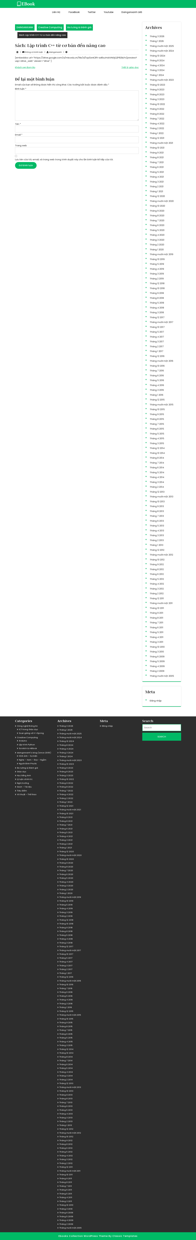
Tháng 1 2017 (156, 351)
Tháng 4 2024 (157, 65)
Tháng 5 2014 (157, 472)
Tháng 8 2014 (157, 457)
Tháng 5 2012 (157, 579)
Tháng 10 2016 (157, 365)
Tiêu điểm (22, 790)
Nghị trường (23, 783)
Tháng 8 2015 (157, 419)
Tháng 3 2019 (157, 273)
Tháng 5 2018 (157, 302)
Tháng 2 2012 (157, 593)
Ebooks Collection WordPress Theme (83, 1236)
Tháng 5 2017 (157, 331)
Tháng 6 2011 (156, 627)
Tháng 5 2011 (156, 632)
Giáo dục (21, 771)
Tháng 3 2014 (157, 482)
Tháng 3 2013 (157, 535)
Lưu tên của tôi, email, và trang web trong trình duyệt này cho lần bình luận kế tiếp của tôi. (64, 159)
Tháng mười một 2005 (162, 675)
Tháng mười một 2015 (161, 404)
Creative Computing (50, 27)
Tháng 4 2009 (157, 666)
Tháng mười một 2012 (161, 554)
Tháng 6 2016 (157, 375)
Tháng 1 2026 (157, 41)
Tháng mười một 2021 (161, 142)
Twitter (92, 12)
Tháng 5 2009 (157, 661)
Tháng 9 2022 (157, 108)
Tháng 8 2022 (157, 113)
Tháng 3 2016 (157, 390)
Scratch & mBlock (28, 748)
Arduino (23, 740)
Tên (18, 124)
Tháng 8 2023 (157, 94)
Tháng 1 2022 (157, 133)
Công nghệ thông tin (27, 726)
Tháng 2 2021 (157, 186)
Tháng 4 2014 (157, 477)
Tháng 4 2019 (157, 268)
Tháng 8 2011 (156, 617)
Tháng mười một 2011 (161, 603)
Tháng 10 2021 (157, 147)
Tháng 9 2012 (157, 564)
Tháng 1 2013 (156, 545)
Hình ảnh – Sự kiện (28, 756)
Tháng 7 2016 (157, 370)
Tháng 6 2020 (157, 225)
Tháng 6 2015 (157, 428)
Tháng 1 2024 (157, 75)
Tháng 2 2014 (157, 486)
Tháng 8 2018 (157, 298)
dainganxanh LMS (131, 12)
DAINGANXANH (25, 27)
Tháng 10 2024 (157, 55)
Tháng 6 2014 (157, 467)
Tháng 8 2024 (157, 60)
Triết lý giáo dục (130, 67)
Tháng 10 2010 (157, 646)
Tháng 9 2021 (157, 152)
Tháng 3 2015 (157, 443)
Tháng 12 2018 (157, 283)
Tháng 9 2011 (156, 612)
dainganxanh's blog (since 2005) (34, 752)
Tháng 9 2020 (157, 210)
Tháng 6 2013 (157, 520)
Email (18, 134)
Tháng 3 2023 (157, 99)
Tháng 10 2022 (157, 104)
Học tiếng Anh (24, 775)
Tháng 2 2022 (157, 128)
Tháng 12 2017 (157, 317)
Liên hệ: (56, 12)
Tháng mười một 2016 (161, 360)
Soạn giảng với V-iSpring (31, 733)
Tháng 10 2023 (157, 84)
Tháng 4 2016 (157, 385)
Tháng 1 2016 (156, 394)
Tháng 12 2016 (157, 356)
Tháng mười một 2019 (161, 254)
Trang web (21, 145)
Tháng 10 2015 (157, 409)
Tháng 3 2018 (157, 312)
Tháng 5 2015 (157, 433)
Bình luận (20, 88)
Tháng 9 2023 (157, 89)
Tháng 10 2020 (157, 205)
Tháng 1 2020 (157, 249)
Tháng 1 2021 (156, 191)
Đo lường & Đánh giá (79, 27)
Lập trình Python (27, 744)
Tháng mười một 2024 (162, 50)
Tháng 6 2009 (157, 656)
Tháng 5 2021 (157, 172)
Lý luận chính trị (24, 779)
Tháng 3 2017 (157, 341)
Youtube (108, 12)
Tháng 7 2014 (157, 462)
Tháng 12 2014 (157, 448)
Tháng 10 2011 (157, 608)
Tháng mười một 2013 (161, 496)
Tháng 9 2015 (157, 414)
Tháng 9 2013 (157, 506)
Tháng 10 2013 (157, 501)
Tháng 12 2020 (157, 196)
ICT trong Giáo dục (28, 729)
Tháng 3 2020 (157, 239)
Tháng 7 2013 (157, 515)
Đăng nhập (156, 700)
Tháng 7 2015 (157, 424)
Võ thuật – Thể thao (27, 794)
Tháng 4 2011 (156, 637)
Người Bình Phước (28, 763)
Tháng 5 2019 (157, 264)
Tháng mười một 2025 (162, 46)
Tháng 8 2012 (157, 569)
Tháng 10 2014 (157, 453)
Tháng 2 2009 (157, 671)
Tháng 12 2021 (157, 138)
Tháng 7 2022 (157, 118)
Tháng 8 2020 (157, 215)
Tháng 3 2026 (157, 36)
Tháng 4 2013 (157, 530)
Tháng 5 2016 (157, 380)
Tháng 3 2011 (156, 641)
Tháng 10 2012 (157, 559)
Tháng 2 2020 (157, 244)
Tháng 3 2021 (157, 181)
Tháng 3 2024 (157, 70)
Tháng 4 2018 (157, 307)
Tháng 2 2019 (157, 278)
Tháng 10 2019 (157, 259)
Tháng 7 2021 (157, 162)
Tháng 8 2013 (157, 511)
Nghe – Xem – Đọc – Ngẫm (32, 759)
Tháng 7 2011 (156, 622)
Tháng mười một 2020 (162, 201)
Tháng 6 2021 (157, 167)
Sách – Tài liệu (24, 786)
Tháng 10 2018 (157, 288)
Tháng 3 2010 (157, 651)
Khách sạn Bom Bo (25, 67)
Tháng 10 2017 (157, 327)
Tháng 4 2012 (157, 583)
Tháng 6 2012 (157, 574)
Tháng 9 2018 (157, 293)
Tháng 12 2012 (157, 549)
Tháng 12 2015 (157, 399)
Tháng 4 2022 (157, 123)
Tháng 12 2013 (157, 491)
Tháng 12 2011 (157, 598)
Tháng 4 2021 (157, 176)
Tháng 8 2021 (157, 157)
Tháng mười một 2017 (161, 322)
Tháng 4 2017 (157, 336)
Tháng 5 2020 (157, 230)
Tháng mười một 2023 (162, 79)
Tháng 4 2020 (157, 234)
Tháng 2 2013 (157, 540)
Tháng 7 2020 (157, 220)
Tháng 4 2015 (157, 438)
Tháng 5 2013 (157, 525)
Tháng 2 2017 (157, 346)
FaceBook (74, 12)
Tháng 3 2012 (157, 588)
